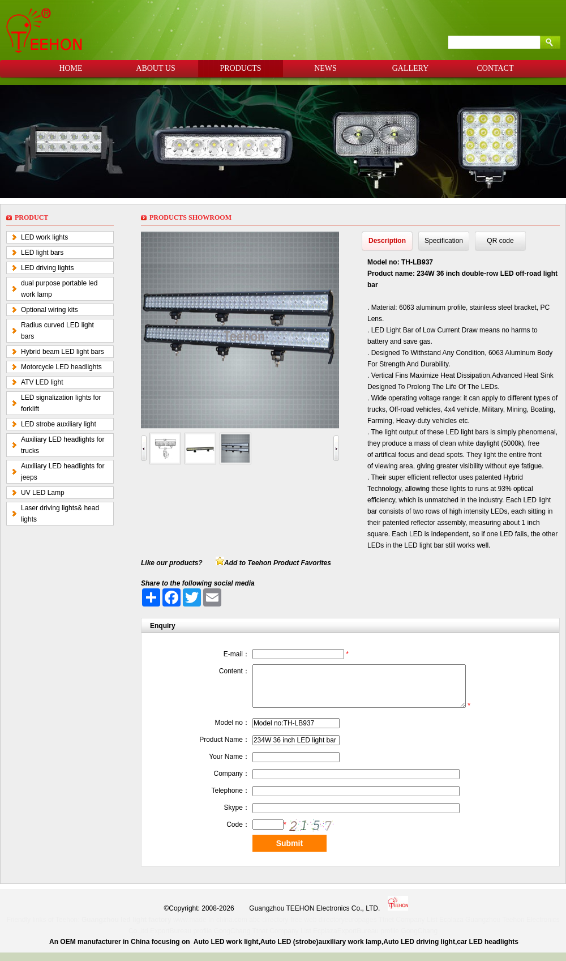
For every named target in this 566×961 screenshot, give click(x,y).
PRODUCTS (240, 68)
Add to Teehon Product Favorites (277, 563)
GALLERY (410, 68)
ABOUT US (155, 68)
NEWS (325, 68)
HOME (70, 68)
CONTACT (495, 68)
